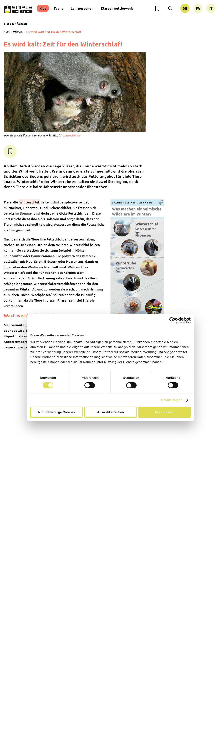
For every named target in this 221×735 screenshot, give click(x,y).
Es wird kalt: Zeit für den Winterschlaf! (53, 32)
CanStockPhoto (71, 135)
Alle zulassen (164, 412)
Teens (58, 8)
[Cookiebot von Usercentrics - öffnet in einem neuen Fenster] (174, 320)
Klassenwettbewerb (117, 8)
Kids (42, 8)
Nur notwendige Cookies (56, 412)
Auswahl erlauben (110, 412)
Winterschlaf (29, 202)
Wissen (18, 32)
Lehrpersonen (82, 8)
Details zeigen (171, 400)
